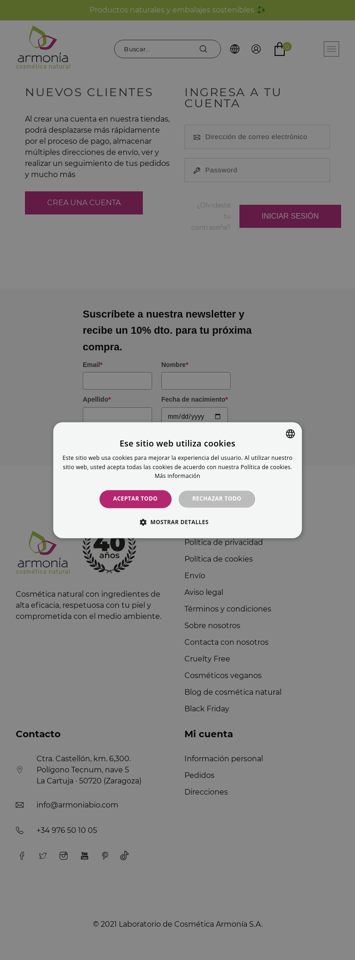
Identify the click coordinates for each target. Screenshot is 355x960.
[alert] (177, 480)
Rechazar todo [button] (216, 499)
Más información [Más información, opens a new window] (177, 476)
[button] (177, 521)
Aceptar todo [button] (135, 499)
